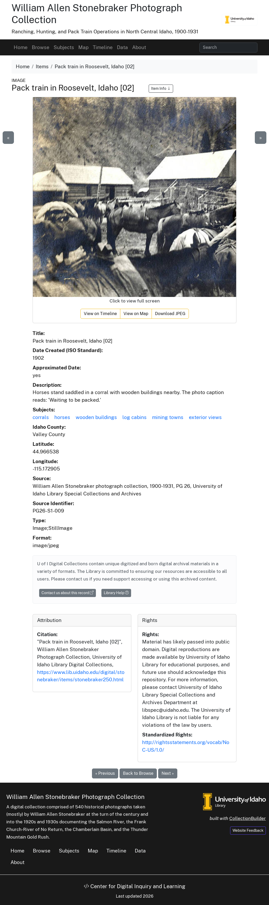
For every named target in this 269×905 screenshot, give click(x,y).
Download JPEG (170, 313)
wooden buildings (96, 417)
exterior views (205, 417)
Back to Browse (138, 773)
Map (83, 47)
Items (42, 66)
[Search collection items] (228, 48)
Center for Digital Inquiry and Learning (134, 886)
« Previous (105, 773)
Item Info (161, 88)
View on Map (135, 313)
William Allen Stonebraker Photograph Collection (75, 796)
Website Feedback (247, 830)
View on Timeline (100, 313)
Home (21, 47)
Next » (168, 773)
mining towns (167, 417)
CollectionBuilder (247, 818)
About (139, 47)
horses (62, 417)
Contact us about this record (68, 593)
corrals (41, 417)
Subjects (64, 47)
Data (122, 47)
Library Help (116, 593)
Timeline (103, 47)
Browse (40, 47)
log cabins (134, 417)
